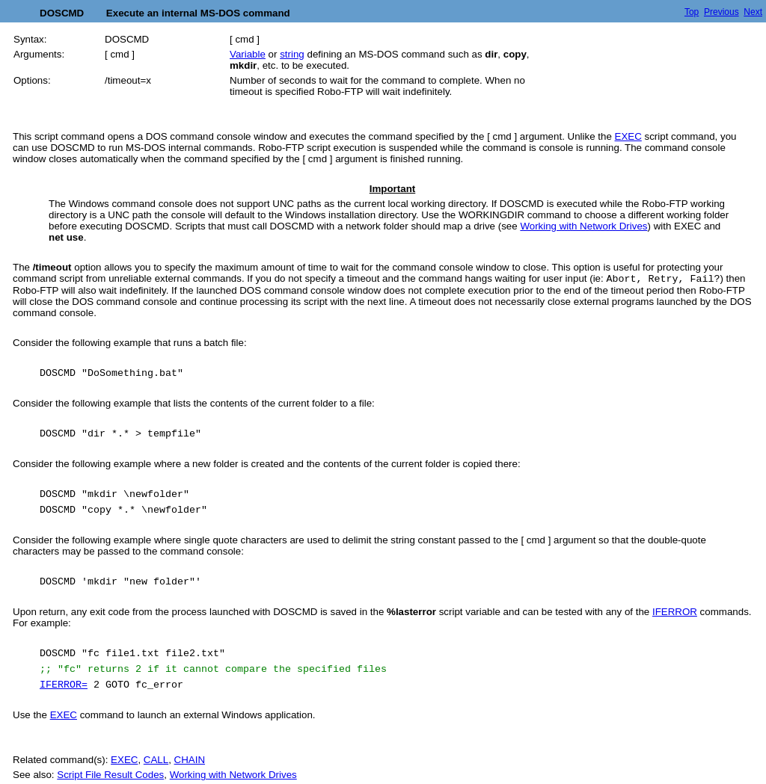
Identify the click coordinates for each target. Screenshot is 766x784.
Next (753, 12)
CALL (156, 759)
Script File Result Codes (110, 774)
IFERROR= (64, 685)
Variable (248, 54)
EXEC (628, 136)
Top (691, 12)
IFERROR (674, 611)
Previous (721, 12)
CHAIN (189, 759)
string (292, 54)
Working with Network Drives (583, 226)
